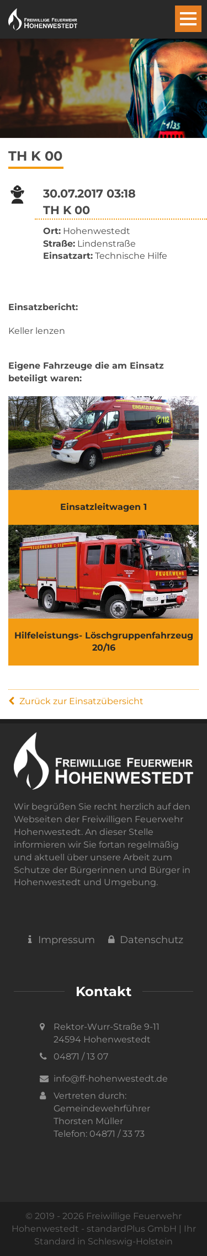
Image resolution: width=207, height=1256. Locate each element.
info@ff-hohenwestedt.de (111, 1078)
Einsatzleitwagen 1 (103, 507)
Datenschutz (144, 940)
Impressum (59, 940)
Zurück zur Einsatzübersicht (76, 701)
